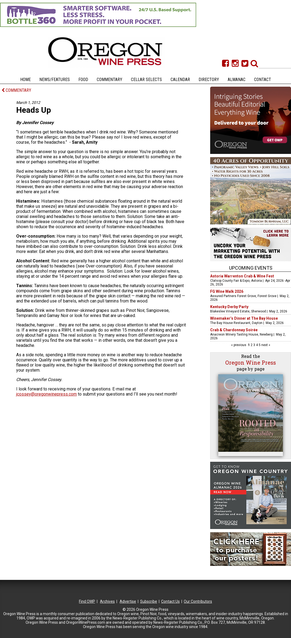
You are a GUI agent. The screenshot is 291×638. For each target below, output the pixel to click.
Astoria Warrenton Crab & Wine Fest (242, 276)
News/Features (54, 79)
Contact (262, 79)
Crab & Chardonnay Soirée (234, 330)
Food (83, 79)
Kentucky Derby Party (229, 307)
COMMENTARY (16, 90)
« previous (239, 345)
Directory (209, 79)
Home (25, 79)
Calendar (180, 79)
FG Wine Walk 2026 (226, 291)
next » (265, 345)
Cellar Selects (146, 79)
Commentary (109, 79)
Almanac (236, 79)
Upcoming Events (250, 268)
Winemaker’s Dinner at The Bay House (244, 318)
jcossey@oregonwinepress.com (46, 394)
